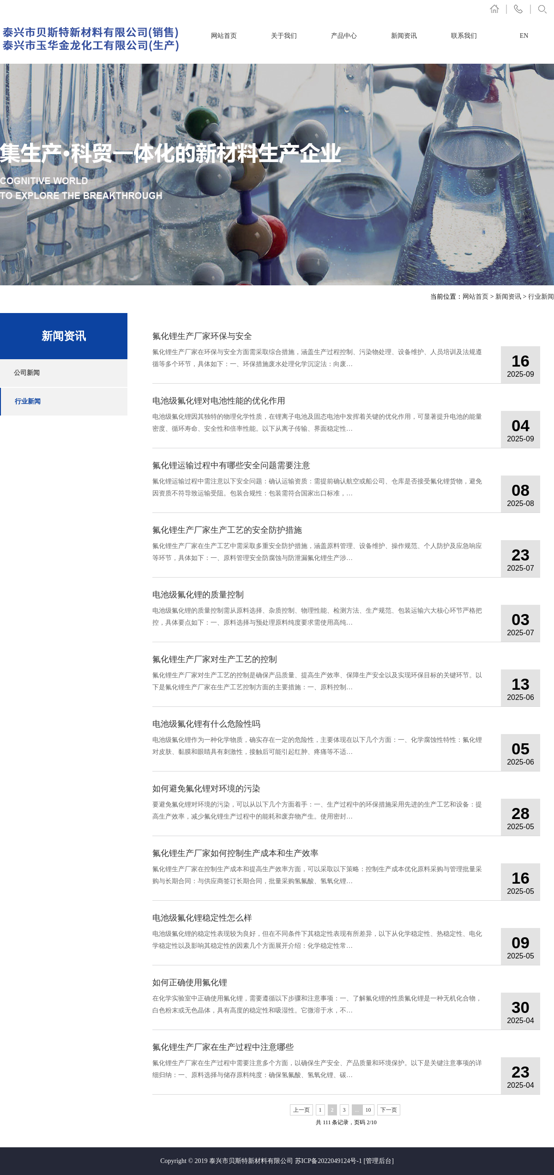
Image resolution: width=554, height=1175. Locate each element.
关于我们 (284, 35)
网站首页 (224, 35)
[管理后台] (379, 1160)
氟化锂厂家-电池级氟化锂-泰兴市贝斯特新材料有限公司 (91, 38)
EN (524, 35)
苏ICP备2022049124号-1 (328, 1160)
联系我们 (464, 35)
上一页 (301, 1110)
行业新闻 (541, 296)
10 (368, 1110)
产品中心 (344, 35)
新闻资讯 (404, 35)
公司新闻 (27, 372)
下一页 (388, 1110)
